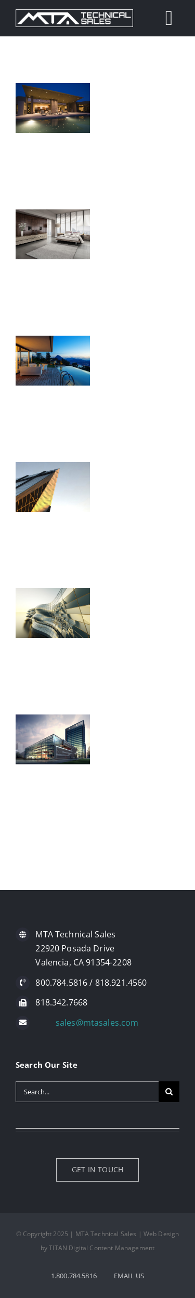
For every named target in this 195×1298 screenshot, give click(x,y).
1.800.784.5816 (74, 1275)
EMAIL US (129, 1275)
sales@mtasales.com (97, 1022)
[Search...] (87, 1091)
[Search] (169, 1091)
